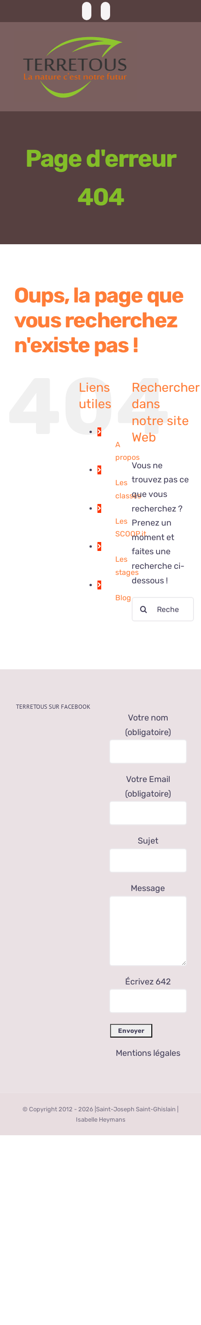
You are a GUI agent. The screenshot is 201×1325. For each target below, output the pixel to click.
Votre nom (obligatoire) (148, 734)
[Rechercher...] (163, 609)
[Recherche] (144, 609)
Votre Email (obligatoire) (148, 796)
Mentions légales (148, 1053)
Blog (123, 597)
